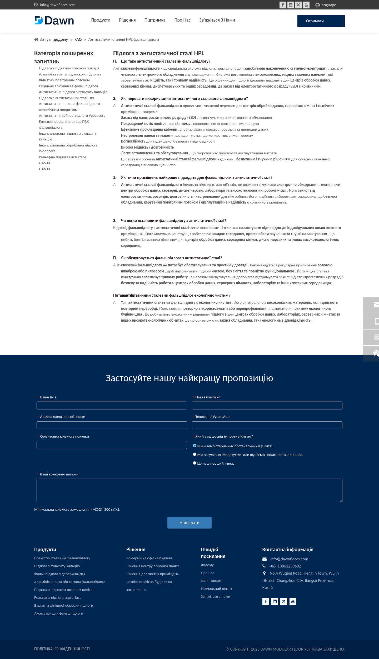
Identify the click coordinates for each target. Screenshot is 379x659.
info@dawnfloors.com (58, 4)
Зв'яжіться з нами (215, 596)
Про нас (207, 572)
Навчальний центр (216, 588)
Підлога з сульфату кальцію (57, 566)
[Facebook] (283, 5)
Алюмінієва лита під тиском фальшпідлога (69, 581)
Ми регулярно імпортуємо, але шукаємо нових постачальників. (248, 454)
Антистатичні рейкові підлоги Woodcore (72, 115)
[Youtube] (306, 5)
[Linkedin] (290, 5)
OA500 (44, 162)
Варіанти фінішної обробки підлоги (63, 605)
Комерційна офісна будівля (149, 558)
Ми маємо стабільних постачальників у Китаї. (233, 446)
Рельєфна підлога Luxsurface (62, 157)
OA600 (44, 168)
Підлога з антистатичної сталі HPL (67, 97)
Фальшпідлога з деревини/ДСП (60, 573)
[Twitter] (298, 5)
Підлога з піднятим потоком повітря (69, 68)
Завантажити (211, 580)
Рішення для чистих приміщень (152, 573)
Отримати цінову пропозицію (316, 22)
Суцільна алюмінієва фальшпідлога (68, 86)
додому (207, 564)
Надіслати (189, 522)
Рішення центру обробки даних (152, 566)
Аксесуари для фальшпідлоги (58, 613)
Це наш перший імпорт (214, 463)
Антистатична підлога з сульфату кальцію (73, 91)
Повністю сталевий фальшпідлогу (62, 558)
